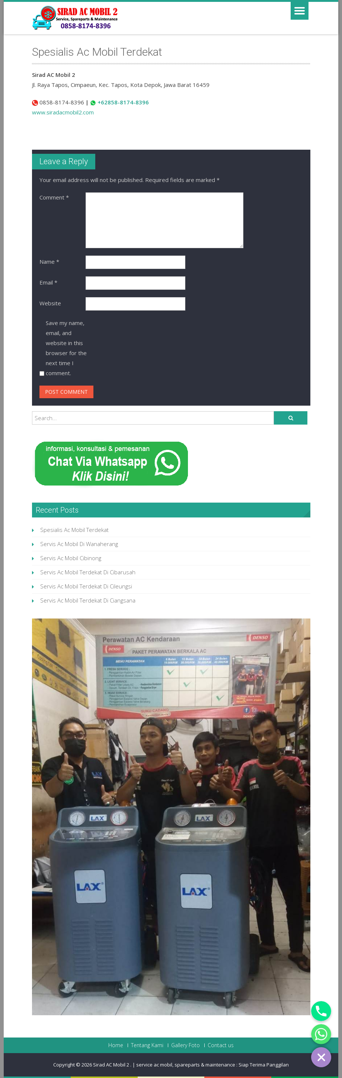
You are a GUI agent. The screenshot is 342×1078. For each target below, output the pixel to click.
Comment (54, 197)
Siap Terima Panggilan (264, 1064)
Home (115, 1045)
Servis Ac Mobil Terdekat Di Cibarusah (87, 572)
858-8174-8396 (128, 102)
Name (49, 261)
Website (50, 303)
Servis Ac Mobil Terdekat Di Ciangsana (87, 600)
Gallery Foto (185, 1045)
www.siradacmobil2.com (63, 112)
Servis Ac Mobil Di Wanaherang (79, 544)
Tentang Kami (147, 1045)
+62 (103, 102)
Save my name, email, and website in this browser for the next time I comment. (66, 348)
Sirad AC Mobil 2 (111, 1064)
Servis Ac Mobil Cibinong (70, 558)
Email (48, 282)
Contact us (221, 1045)
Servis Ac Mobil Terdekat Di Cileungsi (86, 586)
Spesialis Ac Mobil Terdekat (74, 529)
